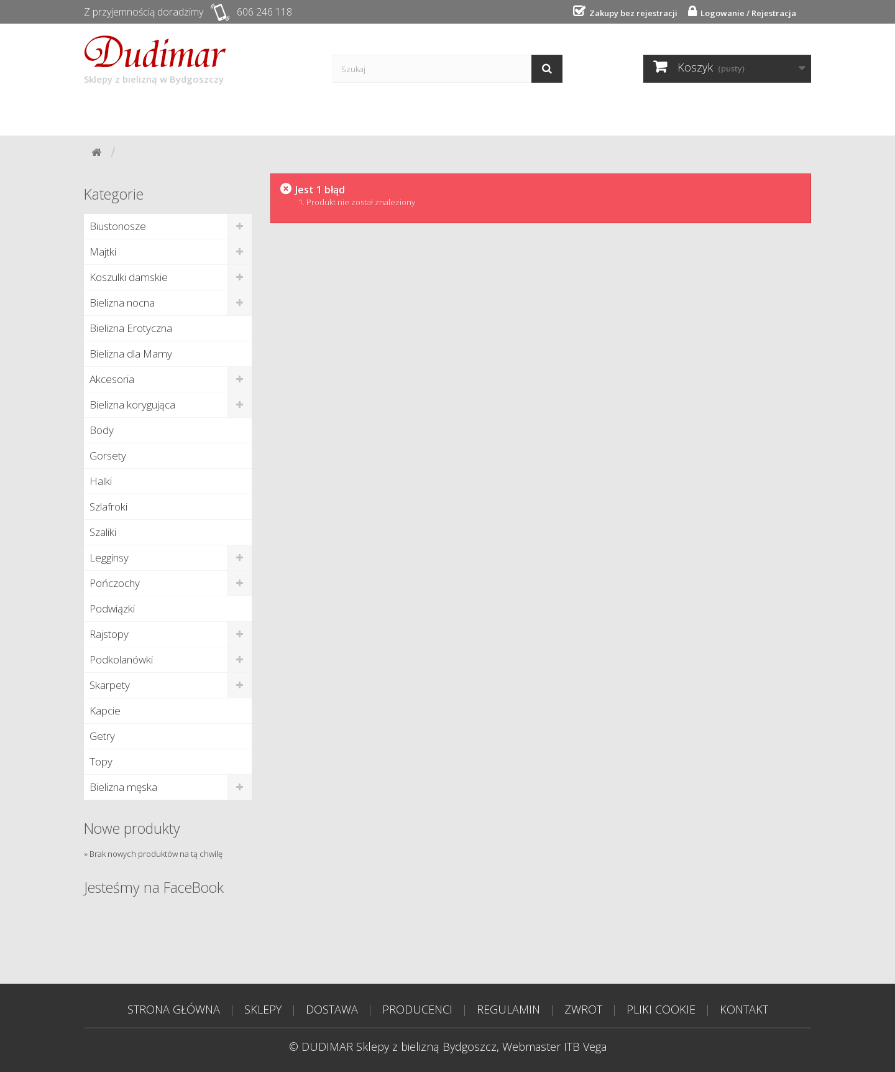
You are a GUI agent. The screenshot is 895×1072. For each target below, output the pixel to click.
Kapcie (105, 710)
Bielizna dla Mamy (131, 353)
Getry (102, 736)
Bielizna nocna (122, 302)
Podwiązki (112, 608)
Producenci (335, 113)
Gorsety (108, 455)
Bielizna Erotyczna (131, 328)
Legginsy (109, 557)
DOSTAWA (332, 1009)
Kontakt (500, 113)
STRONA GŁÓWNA (173, 1009)
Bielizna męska (123, 787)
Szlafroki (108, 506)
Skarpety (110, 685)
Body (102, 430)
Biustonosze (118, 226)
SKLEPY (263, 1009)
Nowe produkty (132, 828)
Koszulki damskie (129, 277)
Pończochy (115, 583)
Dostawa (249, 113)
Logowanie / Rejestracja (746, 13)
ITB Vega (585, 1046)
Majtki (103, 251)
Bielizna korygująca (132, 404)
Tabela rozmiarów (602, 113)
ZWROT (583, 1009)
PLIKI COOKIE (660, 1009)
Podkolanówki (121, 659)
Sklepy (175, 113)
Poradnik (422, 113)
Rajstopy (109, 634)
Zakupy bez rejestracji (631, 13)
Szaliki (103, 532)
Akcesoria (112, 379)
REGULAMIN (508, 1009)
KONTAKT (744, 1009)
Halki (101, 481)
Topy (101, 761)
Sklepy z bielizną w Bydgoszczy (155, 60)
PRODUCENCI (417, 1009)
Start (112, 113)
